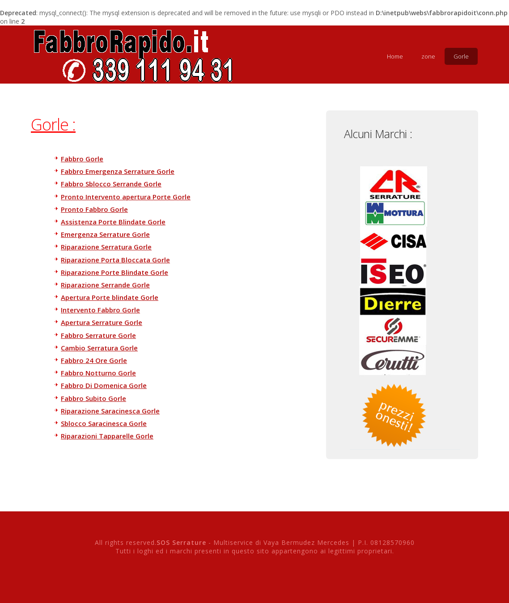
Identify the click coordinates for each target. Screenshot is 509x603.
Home (395, 56)
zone (428, 56)
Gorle (461, 56)
